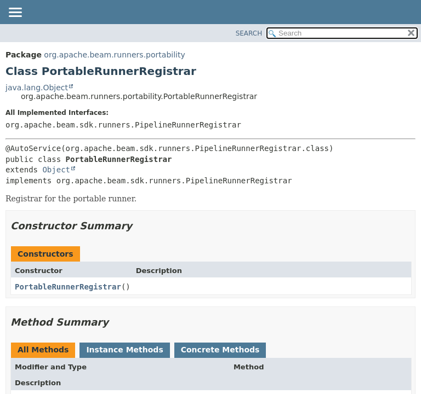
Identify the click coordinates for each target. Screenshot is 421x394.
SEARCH (249, 33)
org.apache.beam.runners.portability (114, 54)
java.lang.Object (36, 87)
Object (56, 169)
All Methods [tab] (43, 349)
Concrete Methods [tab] (220, 349)
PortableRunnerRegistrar (68, 286)
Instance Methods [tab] (124, 349)
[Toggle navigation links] (14, 13)
